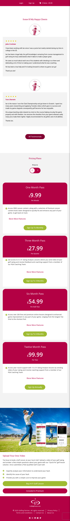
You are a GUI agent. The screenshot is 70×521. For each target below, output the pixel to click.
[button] (21, 3)
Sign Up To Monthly (35, 227)
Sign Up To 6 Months (35, 334)
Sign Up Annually (35, 387)
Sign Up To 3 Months (35, 281)
